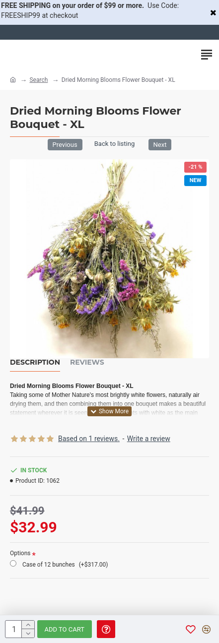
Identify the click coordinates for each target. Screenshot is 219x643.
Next (160, 144)
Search (38, 79)
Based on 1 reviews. (89, 439)
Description (35, 362)
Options (20, 553)
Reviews (87, 362)
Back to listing (114, 143)
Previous (65, 144)
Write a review (148, 439)
